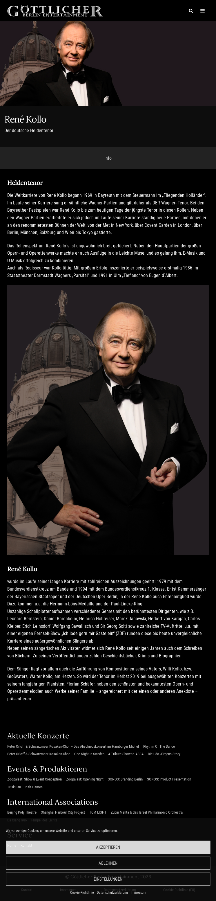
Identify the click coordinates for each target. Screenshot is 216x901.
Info (108, 158)
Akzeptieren (108, 847)
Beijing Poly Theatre (22, 813)
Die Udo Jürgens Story (164, 754)
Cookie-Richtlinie (82, 893)
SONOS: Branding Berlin (125, 780)
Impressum (138, 893)
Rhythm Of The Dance (159, 746)
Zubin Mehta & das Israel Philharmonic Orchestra (147, 813)
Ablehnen (108, 863)
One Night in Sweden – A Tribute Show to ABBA (109, 754)
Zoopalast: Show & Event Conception (34, 780)
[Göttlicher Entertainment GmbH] (55, 10)
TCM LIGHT (97, 813)
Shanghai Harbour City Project (63, 813)
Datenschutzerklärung (112, 893)
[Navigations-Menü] (202, 10)
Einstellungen (108, 879)
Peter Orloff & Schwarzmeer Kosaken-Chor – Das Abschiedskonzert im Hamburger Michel (73, 746)
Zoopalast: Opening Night (85, 780)
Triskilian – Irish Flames (25, 787)
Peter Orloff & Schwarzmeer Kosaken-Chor (38, 754)
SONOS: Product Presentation (169, 780)
